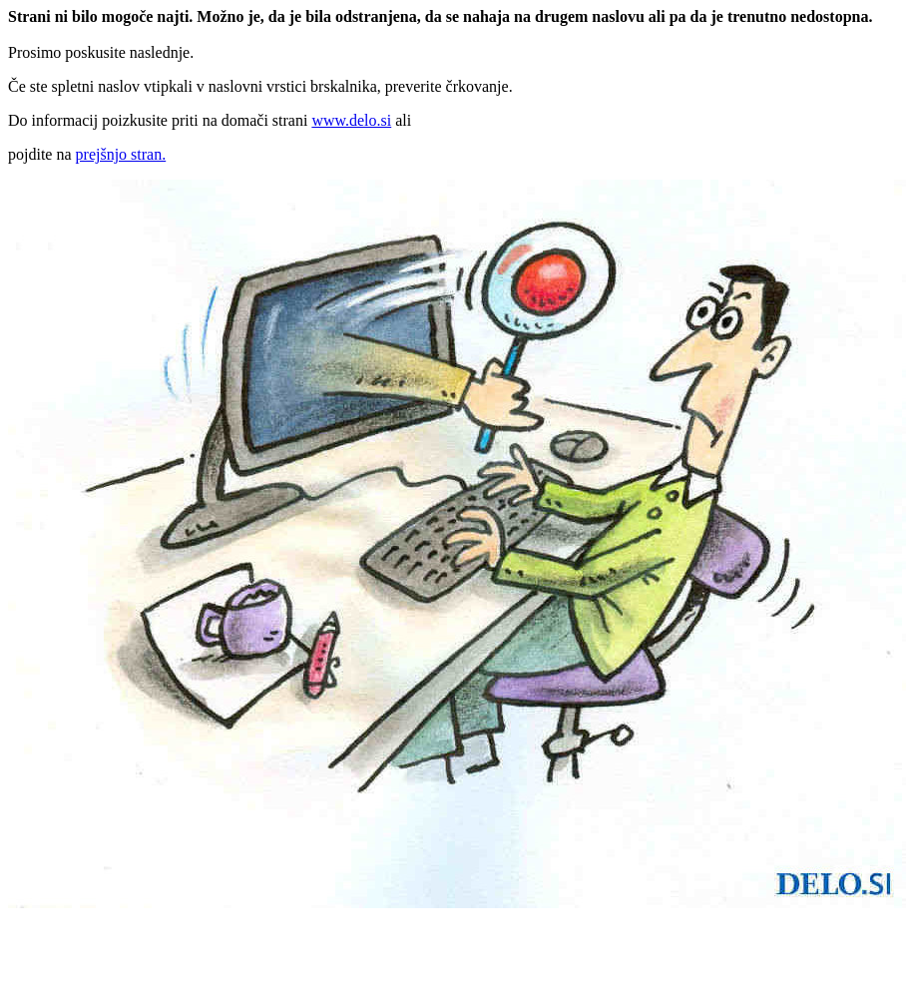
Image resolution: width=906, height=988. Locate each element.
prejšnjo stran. (121, 154)
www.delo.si (351, 120)
